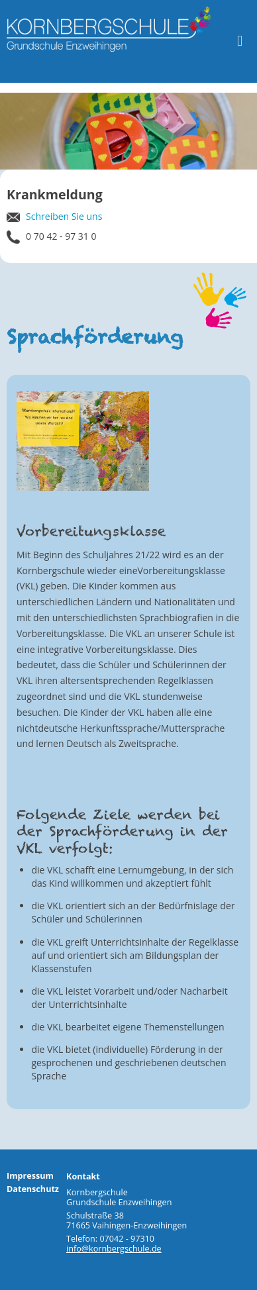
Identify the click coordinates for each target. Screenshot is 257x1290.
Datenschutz (33, 1189)
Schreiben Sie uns (54, 216)
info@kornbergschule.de (114, 1248)
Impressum (30, 1175)
